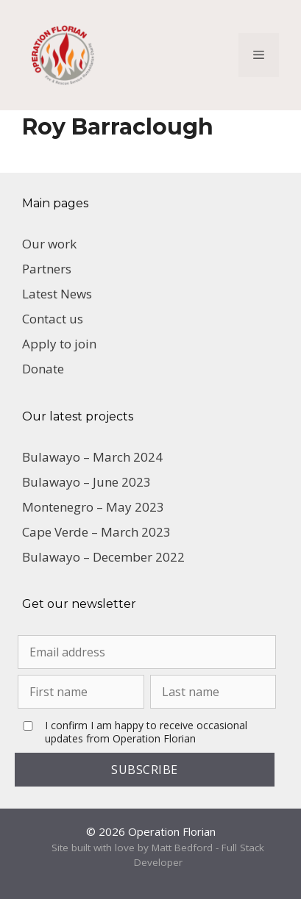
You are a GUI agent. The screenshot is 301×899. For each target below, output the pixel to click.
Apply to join (59, 343)
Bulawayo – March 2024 (92, 456)
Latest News (57, 293)
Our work (49, 243)
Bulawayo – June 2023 (86, 481)
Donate (43, 368)
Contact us (52, 318)
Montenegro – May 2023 (93, 506)
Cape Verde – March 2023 (96, 531)
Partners (46, 268)
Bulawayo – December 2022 (103, 556)
